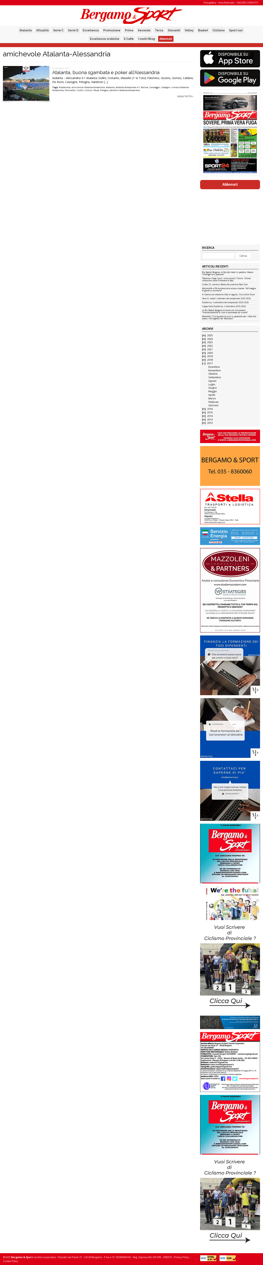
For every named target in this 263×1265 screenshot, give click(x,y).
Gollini (80, 90)
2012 (210, 423)
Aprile (211, 395)
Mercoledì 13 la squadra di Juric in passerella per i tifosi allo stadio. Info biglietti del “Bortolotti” (229, 317)
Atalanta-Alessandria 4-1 (128, 87)
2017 (210, 363)
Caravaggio (154, 87)
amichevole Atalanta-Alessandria (88, 87)
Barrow (144, 87)
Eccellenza (91, 30)
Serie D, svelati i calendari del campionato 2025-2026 (226, 298)
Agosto (212, 381)
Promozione (111, 30)
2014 (210, 416)
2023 (210, 342)
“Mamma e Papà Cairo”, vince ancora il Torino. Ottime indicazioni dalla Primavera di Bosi (226, 279)
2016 (210, 409)
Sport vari (236, 30)
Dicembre (214, 367)
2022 (210, 345)
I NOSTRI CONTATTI (247, 2)
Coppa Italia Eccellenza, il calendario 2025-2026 (224, 306)
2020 (210, 353)
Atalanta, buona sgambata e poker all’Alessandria (105, 72)
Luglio (211, 384)
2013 (210, 419)
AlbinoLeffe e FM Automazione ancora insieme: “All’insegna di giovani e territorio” (229, 289)
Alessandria (64, 87)
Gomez (88, 90)
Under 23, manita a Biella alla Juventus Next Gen (225, 284)
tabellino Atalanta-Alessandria (124, 90)
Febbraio (213, 402)
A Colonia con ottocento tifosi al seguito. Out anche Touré (228, 294)
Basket (203, 30)
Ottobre (213, 373)
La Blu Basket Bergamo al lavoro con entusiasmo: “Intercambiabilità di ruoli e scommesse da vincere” (225, 311)
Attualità (42, 30)
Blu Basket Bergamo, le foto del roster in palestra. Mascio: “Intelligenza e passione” (228, 273)
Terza (159, 30)
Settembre (214, 377)
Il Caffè (129, 38)
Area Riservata (226, 2)
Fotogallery (210, 2)
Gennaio (213, 405)
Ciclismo (219, 30)
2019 (210, 356)
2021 (210, 349)
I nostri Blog (146, 38)
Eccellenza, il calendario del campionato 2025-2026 (225, 302)
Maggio (212, 391)
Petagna (104, 90)
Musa (96, 90)
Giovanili (174, 30)
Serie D (73, 30)
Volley (189, 30)
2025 (210, 335)
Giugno (212, 387)
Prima (129, 30)
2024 (210, 339)
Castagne (165, 87)
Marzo (212, 398)
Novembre (214, 370)
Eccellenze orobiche (104, 38)
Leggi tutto (185, 96)
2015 (210, 412)
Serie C (58, 30)
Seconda (144, 30)
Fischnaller (70, 90)
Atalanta (26, 30)
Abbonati (165, 38)
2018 (210, 359)
